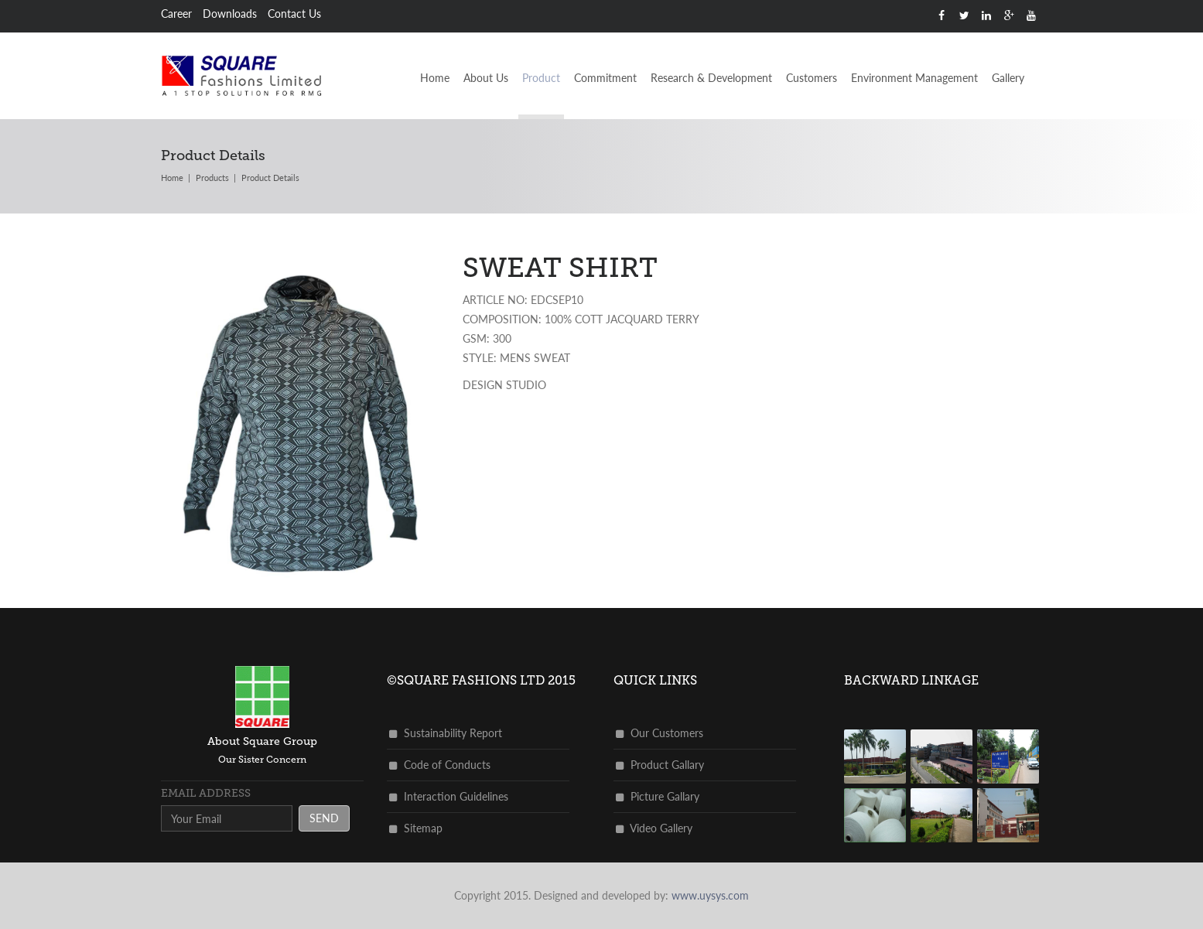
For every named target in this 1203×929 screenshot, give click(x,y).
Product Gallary (660, 764)
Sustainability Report (445, 732)
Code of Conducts (439, 764)
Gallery (1008, 77)
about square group (262, 741)
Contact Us (294, 13)
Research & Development (711, 77)
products (212, 177)
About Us (485, 77)
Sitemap (416, 828)
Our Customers (659, 732)
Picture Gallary (657, 796)
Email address (206, 793)
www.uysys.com (710, 895)
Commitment (605, 77)
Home (434, 77)
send (324, 818)
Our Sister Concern (262, 759)
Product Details (270, 177)
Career (176, 13)
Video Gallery (654, 828)
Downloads (230, 13)
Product (541, 77)
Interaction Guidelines (448, 796)
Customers (811, 77)
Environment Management (914, 77)
